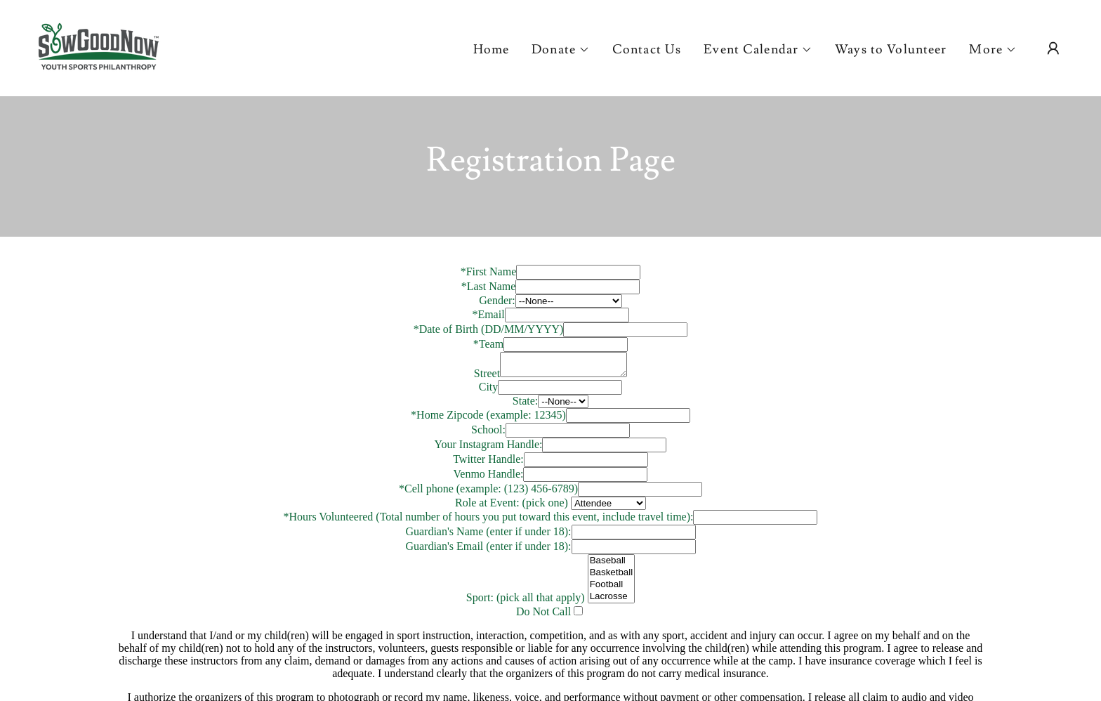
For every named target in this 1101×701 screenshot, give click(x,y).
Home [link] (491, 49)
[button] (561, 49)
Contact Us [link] (646, 49)
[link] (98, 45)
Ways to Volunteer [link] (891, 49)
